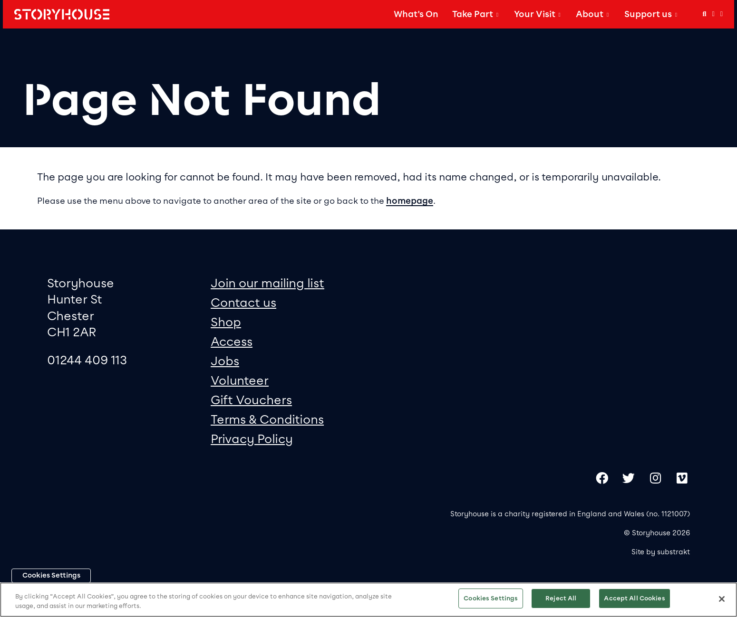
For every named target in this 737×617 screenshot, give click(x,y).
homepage (409, 201)
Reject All (560, 598)
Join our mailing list (267, 282)
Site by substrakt (660, 552)
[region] (368, 599)
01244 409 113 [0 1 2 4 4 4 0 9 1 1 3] (87, 359)
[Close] (721, 599)
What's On (416, 14)
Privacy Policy (252, 438)
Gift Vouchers (251, 399)
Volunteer (240, 380)
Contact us (243, 302)
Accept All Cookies (634, 598)
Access (231, 341)
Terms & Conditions (267, 419)
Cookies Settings (51, 575)
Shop (226, 321)
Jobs (225, 360)
